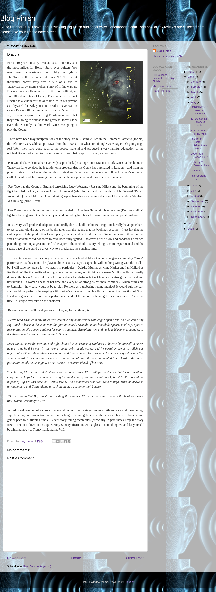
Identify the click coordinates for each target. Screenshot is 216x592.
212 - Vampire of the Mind (198, 132)
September (198, 201)
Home (76, 558)
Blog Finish (17, 18)
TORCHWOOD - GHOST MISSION (199, 110)
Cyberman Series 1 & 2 (199, 155)
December (197, 216)
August (195, 195)
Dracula (195, 170)
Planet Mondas (161, 90)
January (196, 81)
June (194, 185)
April (194, 97)
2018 (191, 228)
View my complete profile (167, 56)
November (197, 211)
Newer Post (16, 558)
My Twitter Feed (162, 86)
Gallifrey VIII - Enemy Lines (199, 164)
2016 (191, 77)
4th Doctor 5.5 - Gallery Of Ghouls (199, 122)
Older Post (135, 558)
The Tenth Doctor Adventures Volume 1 (198, 143)
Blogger (129, 581)
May (194, 102)
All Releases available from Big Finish (163, 78)
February (197, 86)
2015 (191, 71)
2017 (191, 223)
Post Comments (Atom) (37, 566)
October (196, 206)
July (194, 190)
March (195, 92)
